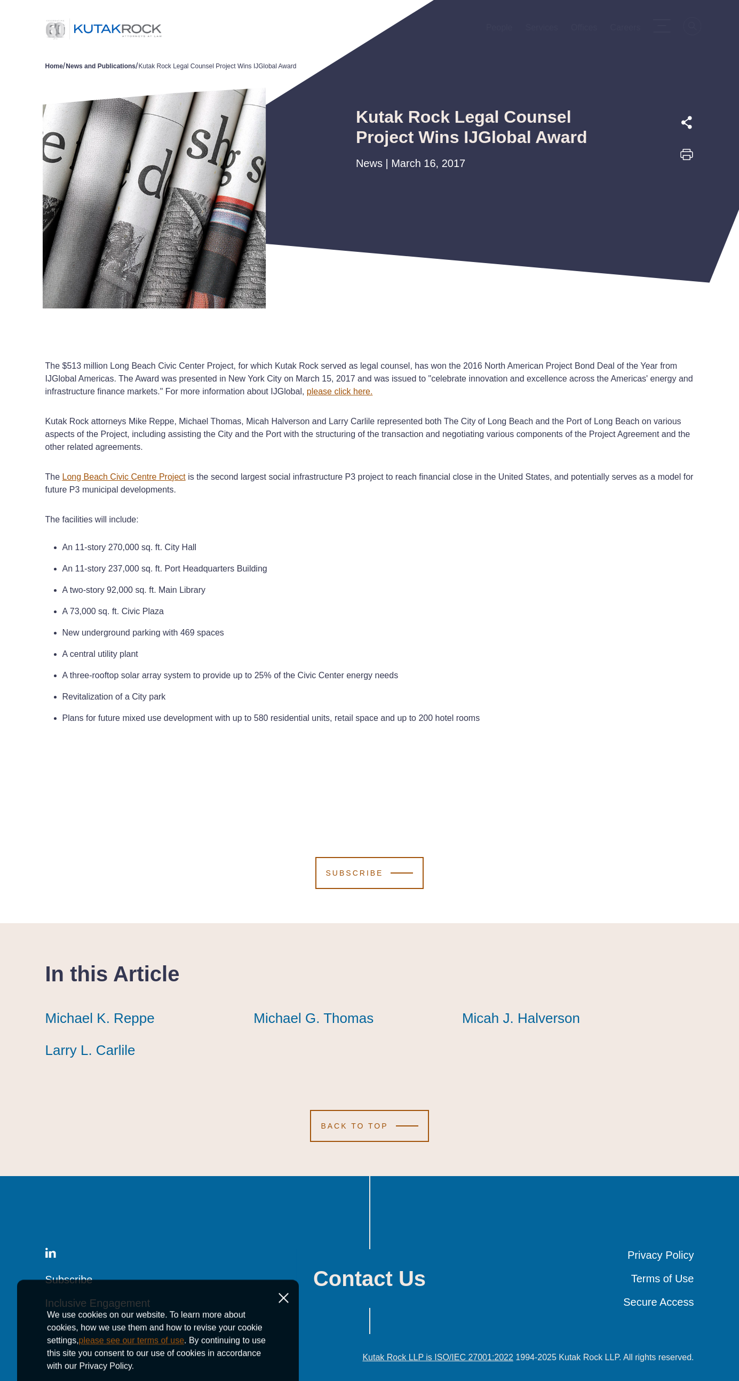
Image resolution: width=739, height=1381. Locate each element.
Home (54, 66)
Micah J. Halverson (521, 1018)
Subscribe (69, 1279)
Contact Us (369, 1278)
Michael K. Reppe (100, 1018)
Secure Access (658, 1302)
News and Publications (101, 66)
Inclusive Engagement (97, 1303)
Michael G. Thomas (313, 1018)
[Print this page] (686, 158)
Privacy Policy (660, 1255)
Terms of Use (662, 1278)
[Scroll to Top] (369, 1126)
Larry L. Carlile (90, 1050)
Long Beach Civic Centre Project (124, 476)
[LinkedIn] (50, 1255)
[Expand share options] (686, 122)
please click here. (340, 391)
